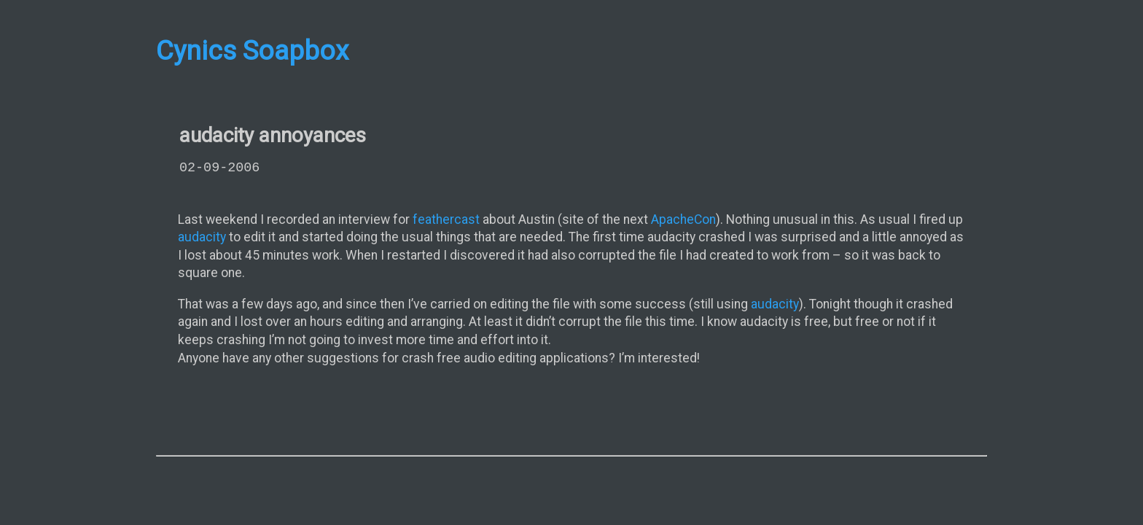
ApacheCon (683, 219)
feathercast (446, 219)
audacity (202, 237)
